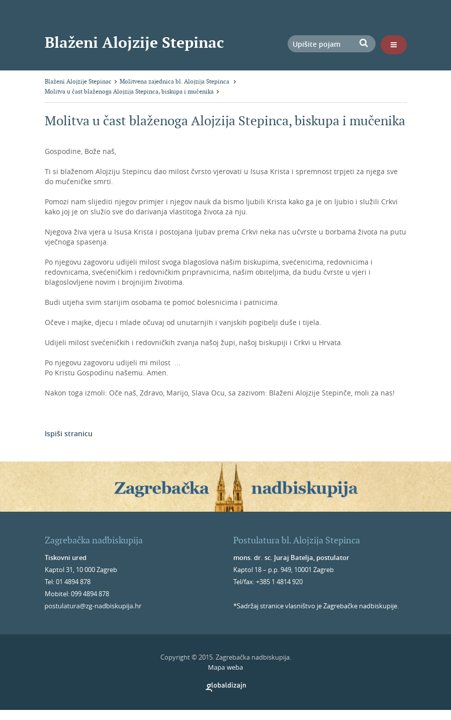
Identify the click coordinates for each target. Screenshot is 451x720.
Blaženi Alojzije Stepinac (134, 42)
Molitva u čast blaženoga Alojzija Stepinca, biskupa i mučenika (129, 91)
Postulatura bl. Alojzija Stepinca (296, 540)
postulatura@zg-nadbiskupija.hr (93, 605)
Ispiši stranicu (69, 433)
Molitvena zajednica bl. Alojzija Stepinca (175, 81)
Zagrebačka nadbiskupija (94, 540)
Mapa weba (225, 667)
